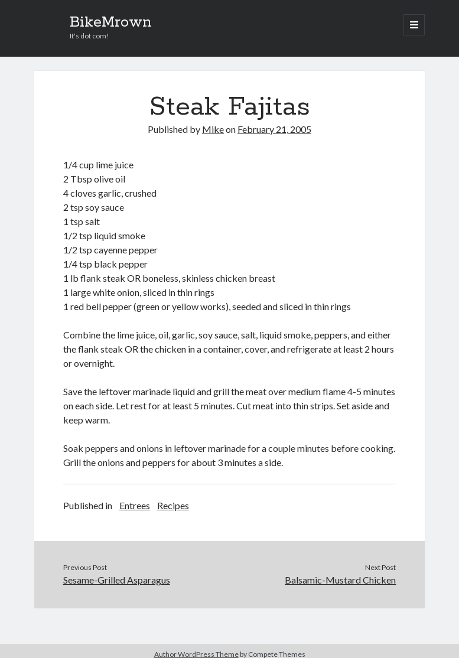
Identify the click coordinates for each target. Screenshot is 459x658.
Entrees (134, 505)
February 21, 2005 (274, 129)
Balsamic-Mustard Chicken (340, 579)
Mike (213, 129)
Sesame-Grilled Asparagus (116, 579)
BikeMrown (111, 22)
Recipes (173, 505)
